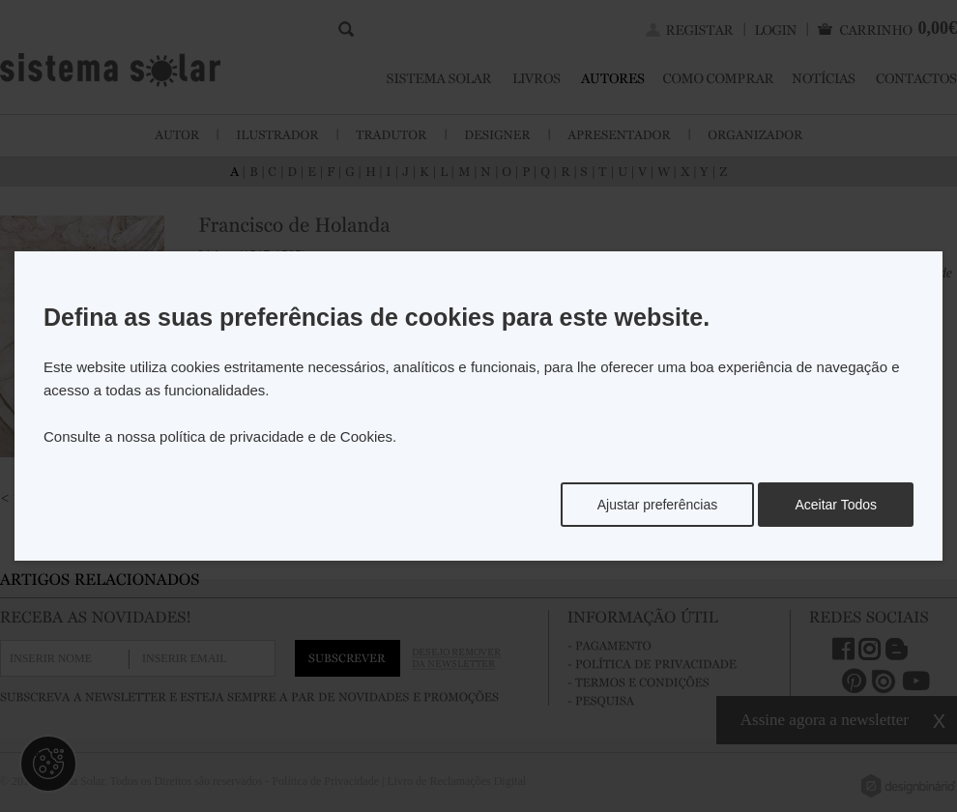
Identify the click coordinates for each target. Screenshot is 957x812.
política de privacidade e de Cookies (276, 436)
